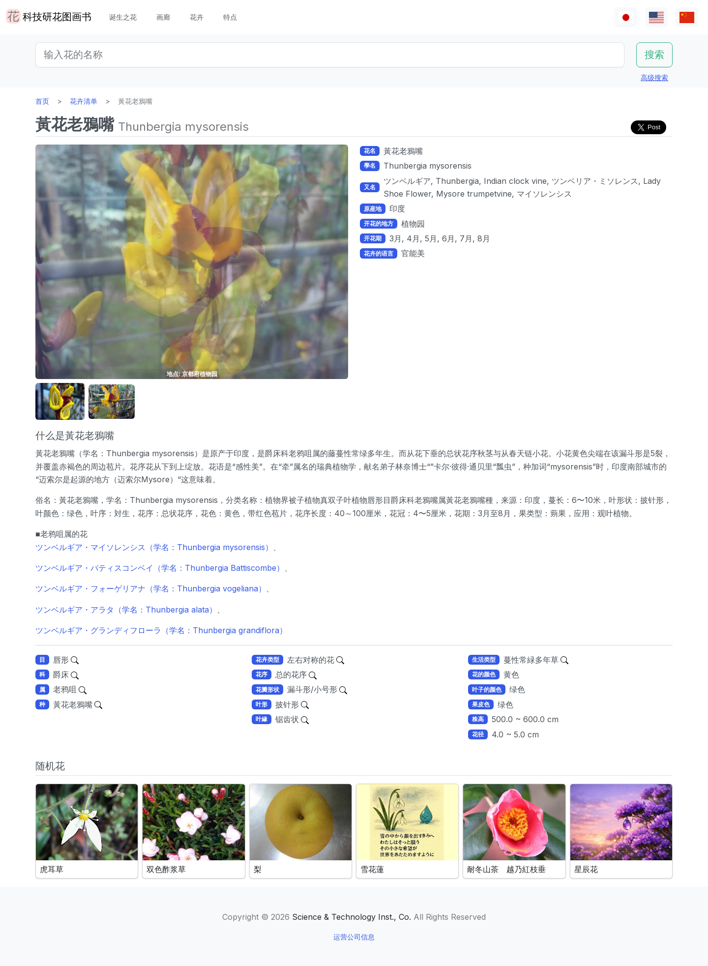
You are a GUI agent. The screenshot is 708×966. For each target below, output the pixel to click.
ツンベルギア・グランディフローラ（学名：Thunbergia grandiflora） (161, 630)
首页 (42, 101)
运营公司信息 (354, 937)
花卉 (197, 17)
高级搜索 (654, 77)
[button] (60, 402)
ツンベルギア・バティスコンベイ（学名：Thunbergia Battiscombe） (159, 568)
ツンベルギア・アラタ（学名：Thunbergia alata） (126, 610)
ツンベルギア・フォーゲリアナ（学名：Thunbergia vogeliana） (150, 588)
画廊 (163, 17)
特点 (230, 17)
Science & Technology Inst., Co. (351, 917)
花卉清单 (83, 101)
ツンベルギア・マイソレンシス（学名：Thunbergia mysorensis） (154, 547)
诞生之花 (123, 17)
